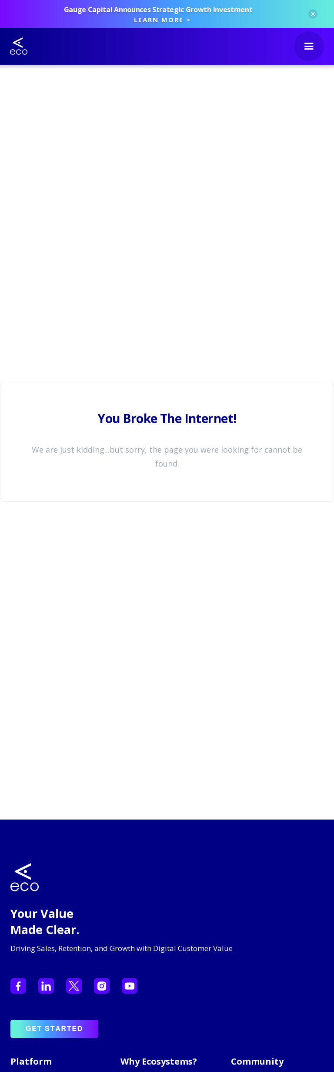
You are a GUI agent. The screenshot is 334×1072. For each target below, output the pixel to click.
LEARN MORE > (162, 19)
